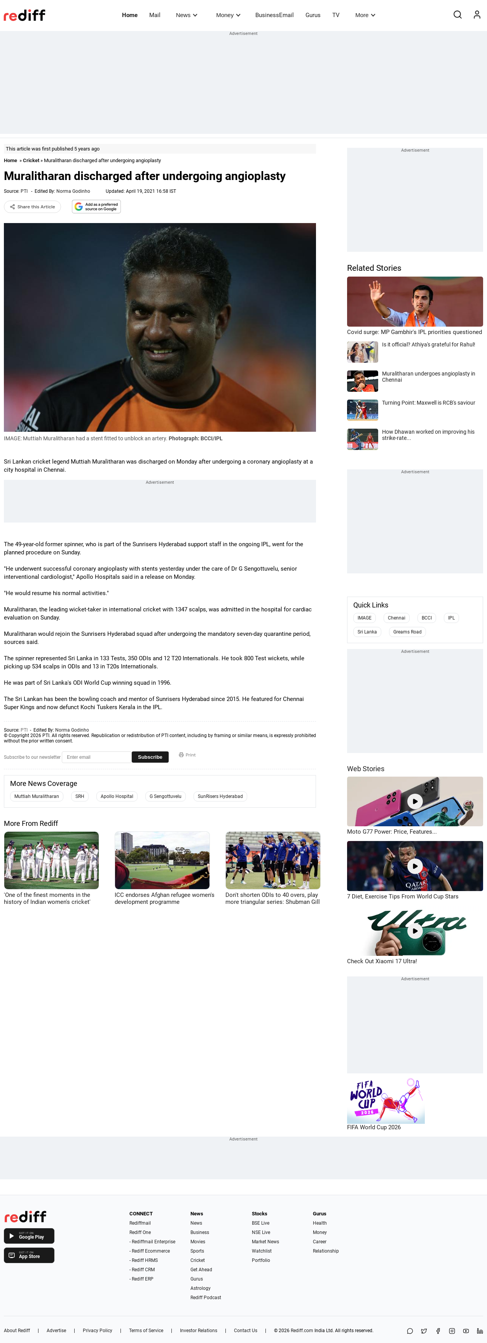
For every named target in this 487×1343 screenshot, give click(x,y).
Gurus (313, 15)
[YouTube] (466, 1331)
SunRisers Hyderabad (220, 796)
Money (228, 15)
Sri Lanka (367, 632)
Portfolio (261, 1260)
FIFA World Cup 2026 (374, 1127)
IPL (451, 618)
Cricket (31, 160)
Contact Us (245, 1330)
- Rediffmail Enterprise (152, 1241)
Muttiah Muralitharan (36, 796)
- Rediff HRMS (143, 1260)
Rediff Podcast (205, 1297)
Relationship (326, 1251)
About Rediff (17, 1330)
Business (199, 1232)
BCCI (427, 618)
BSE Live (260, 1223)
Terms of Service (146, 1330)
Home (130, 15)
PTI (24, 191)
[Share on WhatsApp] (410, 1331)
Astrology (200, 1288)
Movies (197, 1241)
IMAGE (365, 618)
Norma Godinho (73, 191)
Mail (155, 15)
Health (320, 1223)
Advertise (56, 1330)
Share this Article (32, 207)
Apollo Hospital (117, 796)
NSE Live (261, 1232)
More (365, 15)
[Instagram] (452, 1331)
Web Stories (365, 769)
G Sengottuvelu (166, 796)
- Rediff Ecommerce (149, 1251)
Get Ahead (201, 1269)
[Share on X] (424, 1331)
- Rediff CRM (142, 1269)
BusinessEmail (274, 15)
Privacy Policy (97, 1330)
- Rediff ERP (141, 1279)
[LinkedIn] (480, 1331)
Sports (197, 1251)
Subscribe (150, 757)
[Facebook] (438, 1331)
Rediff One (140, 1232)
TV (336, 15)
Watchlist (262, 1251)
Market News (265, 1241)
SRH (79, 796)
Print (187, 755)
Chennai (396, 618)
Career (319, 1241)
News (186, 15)
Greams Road (407, 632)
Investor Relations (198, 1330)
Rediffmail (140, 1223)
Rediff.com (302, 1330)
